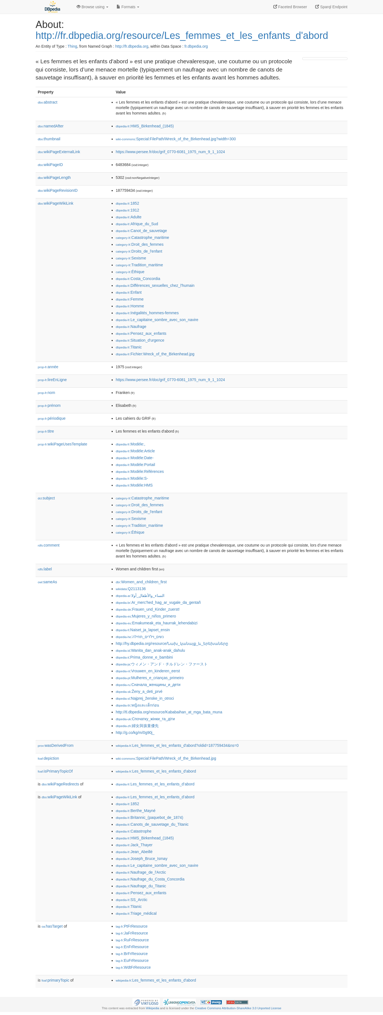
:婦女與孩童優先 (137, 726)
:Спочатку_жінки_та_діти (145, 719)
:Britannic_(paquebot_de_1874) (149, 817)
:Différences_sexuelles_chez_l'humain (155, 285)
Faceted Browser (290, 7)
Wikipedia (152, 1008)
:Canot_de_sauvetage (141, 230)
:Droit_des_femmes (140, 244)
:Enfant (129, 292)
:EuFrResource (132, 960)
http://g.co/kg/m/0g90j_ (135, 732)
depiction (48, 758)
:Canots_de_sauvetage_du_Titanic (152, 824)
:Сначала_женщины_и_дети (148, 684)
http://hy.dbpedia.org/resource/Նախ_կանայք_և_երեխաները (172, 643)
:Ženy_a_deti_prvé (139, 691)
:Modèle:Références (140, 471)
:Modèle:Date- (134, 458)
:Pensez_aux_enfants (141, 333)
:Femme (130, 299)
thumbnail (49, 139)
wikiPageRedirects (60, 784)
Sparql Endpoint (331, 7)
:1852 (127, 203)
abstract (47, 102)
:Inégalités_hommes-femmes (147, 313)
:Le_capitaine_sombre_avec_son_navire (157, 320)
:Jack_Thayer (134, 845)
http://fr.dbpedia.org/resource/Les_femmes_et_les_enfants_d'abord (182, 35)
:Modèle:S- (132, 478)
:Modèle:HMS (134, 485)
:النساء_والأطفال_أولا (140, 595)
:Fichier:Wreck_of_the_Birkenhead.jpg (155, 354)
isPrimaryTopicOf (55, 771)
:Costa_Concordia (138, 278)
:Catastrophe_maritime (142, 237)
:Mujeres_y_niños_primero (146, 616)
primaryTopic (55, 980)
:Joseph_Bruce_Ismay (141, 858)
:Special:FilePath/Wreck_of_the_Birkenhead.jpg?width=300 (176, 139)
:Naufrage (131, 326)
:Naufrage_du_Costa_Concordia (150, 879)
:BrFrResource (132, 953)
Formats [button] (128, 7)
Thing (72, 46)
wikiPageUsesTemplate (62, 444)
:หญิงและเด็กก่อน (137, 705)
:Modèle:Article (135, 451)
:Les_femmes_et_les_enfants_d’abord (155, 784)
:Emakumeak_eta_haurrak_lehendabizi (157, 623)
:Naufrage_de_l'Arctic (141, 872)
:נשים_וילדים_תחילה (140, 636)
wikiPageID (50, 164)
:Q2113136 (131, 589)
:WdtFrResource (133, 967)
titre (46, 431)
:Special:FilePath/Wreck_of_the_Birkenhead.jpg (166, 758)
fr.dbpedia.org (196, 46)
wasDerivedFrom (56, 745)
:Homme (130, 306)
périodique (51, 418)
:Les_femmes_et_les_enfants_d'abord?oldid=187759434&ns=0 (177, 745)
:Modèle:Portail (135, 464)
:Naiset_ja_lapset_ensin (143, 630)
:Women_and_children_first (141, 582)
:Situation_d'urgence (140, 340)
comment (48, 545)
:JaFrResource (132, 933)
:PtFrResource (131, 926)
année (48, 367)
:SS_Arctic (131, 899)
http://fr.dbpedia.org (131, 46)
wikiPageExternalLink (59, 152)
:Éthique (130, 272)
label (45, 569)
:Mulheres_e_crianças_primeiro (150, 678)
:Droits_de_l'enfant (139, 251)
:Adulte (128, 217)
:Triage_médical (136, 913)
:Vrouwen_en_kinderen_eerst (148, 671)
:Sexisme (131, 258)
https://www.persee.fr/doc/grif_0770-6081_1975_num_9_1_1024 (170, 152)
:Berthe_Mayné (135, 810)
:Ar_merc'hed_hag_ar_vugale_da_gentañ (158, 602)
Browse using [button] (92, 7)
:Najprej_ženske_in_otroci (145, 698)
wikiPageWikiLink (55, 203)
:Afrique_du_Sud (137, 224)
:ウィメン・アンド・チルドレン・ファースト (162, 664)
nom (46, 392)
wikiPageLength (54, 177)
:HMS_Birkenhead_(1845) (145, 126)
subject (46, 498)
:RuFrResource (132, 940)
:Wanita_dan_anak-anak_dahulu (150, 650)
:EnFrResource (132, 947)
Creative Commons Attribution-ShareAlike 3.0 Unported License (238, 1008)
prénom (49, 405)
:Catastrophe (134, 831)
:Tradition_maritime (139, 265)
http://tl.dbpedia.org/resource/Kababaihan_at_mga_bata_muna (169, 712)
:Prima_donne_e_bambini (144, 657)
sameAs (47, 582)
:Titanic (129, 347)
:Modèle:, (130, 444)
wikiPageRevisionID (58, 190)
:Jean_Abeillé (134, 852)
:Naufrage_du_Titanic (141, 886)
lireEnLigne (52, 380)
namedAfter (50, 126)
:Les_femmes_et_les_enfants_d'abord (156, 771)
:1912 (127, 210)
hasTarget (52, 926)
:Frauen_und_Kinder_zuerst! (147, 609)
